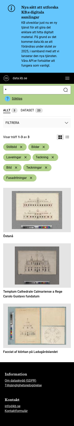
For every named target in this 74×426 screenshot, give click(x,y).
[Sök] (31, 90)
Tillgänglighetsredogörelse (23, 385)
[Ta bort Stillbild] (21, 147)
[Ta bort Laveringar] (25, 157)
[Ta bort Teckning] (52, 157)
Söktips (17, 98)
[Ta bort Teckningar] (46, 167)
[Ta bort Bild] (16, 167)
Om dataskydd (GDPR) (20, 380)
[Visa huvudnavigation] (67, 78)
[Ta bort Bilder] (43, 147)
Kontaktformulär (16, 411)
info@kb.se (12, 406)
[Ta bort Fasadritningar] (31, 178)
